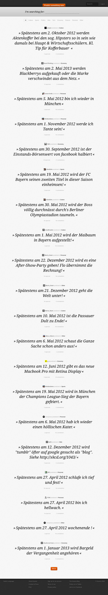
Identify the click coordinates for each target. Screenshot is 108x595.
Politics (43, 20)
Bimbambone (47, 119)
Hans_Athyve (48, 336)
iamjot (48, 28)
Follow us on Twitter (75, 584)
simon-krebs (47, 94)
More (54, 569)
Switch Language (8, 581)
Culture (30, 20)
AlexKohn (48, 169)
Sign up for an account (54, 581)
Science (67, 20)
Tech (53, 20)
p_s (47, 361)
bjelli (48, 442)
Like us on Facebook (75, 587)
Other (81, 20)
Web (48, 20)
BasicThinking (47, 63)
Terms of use (51, 584)
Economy (60, 20)
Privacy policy (52, 587)
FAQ (30, 587)
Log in (103, 4)
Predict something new (54, 5)
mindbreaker (48, 230)
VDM (47, 497)
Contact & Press (34, 584)
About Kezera (33, 581)
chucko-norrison (47, 543)
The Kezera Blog (74, 581)
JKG (47, 472)
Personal (75, 20)
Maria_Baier (47, 255)
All (25, 20)
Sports (37, 20)
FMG (47, 144)
